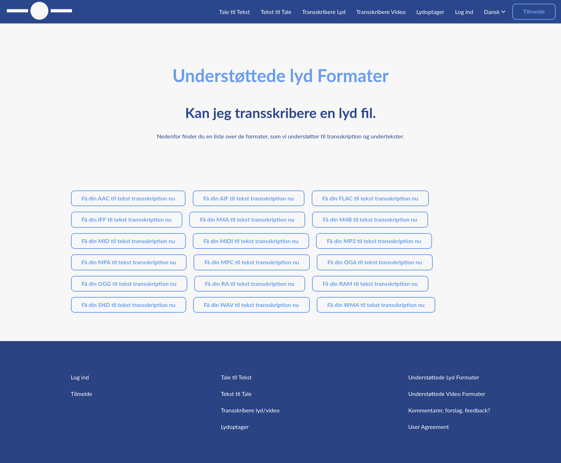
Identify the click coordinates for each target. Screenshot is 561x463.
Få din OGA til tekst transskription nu (374, 262)
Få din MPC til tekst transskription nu (251, 262)
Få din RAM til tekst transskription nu (370, 283)
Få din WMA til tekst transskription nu (376, 304)
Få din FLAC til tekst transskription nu (370, 198)
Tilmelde (534, 11)
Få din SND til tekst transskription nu (129, 304)
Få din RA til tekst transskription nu (249, 283)
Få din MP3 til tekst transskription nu (374, 240)
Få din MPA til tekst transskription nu (129, 262)
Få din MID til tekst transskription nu (128, 240)
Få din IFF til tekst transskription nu (127, 219)
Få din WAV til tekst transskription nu (251, 304)
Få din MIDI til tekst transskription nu (251, 240)
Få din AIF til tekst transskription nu (248, 198)
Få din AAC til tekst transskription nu (128, 198)
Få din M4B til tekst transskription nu (370, 219)
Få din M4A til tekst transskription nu (247, 219)
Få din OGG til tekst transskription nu (129, 283)
